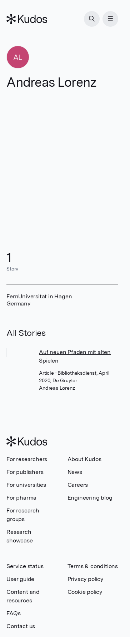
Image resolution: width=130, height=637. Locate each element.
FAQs (13, 613)
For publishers (24, 472)
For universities (26, 484)
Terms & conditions (93, 566)
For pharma (21, 497)
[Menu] (110, 19)
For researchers (26, 459)
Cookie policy (85, 591)
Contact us (20, 626)
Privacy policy (85, 579)
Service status (24, 566)
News (75, 472)
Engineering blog (90, 497)
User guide (20, 579)
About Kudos (84, 459)
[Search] (92, 19)
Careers (78, 484)
